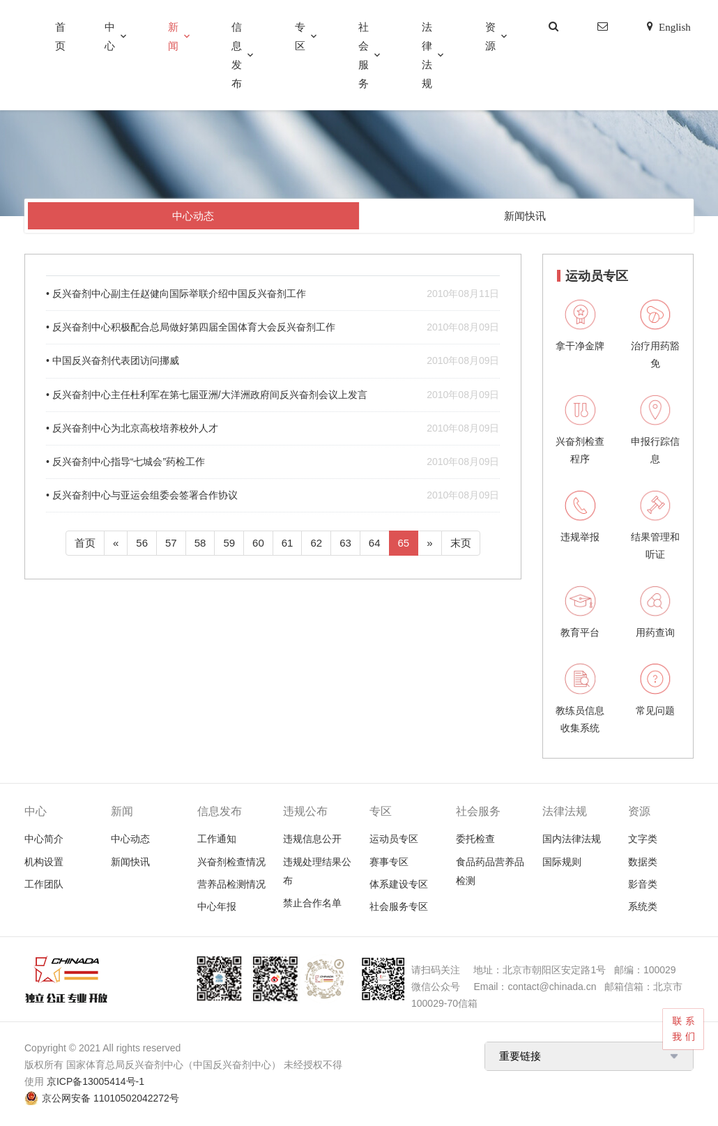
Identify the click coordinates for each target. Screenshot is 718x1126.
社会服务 (363, 55)
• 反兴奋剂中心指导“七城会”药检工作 (273, 462)
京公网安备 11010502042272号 (110, 1098)
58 (200, 543)
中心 (110, 36)
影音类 (642, 884)
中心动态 (193, 216)
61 (287, 543)
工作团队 (43, 884)
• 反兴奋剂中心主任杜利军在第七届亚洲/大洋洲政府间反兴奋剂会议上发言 (273, 395)
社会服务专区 (398, 906)
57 (171, 543)
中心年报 (216, 906)
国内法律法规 (571, 838)
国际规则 (561, 861)
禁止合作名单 (312, 902)
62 (316, 543)
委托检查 (475, 838)
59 (229, 543)
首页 (60, 36)
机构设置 (43, 861)
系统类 (642, 906)
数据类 (642, 861)
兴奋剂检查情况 (231, 861)
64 (375, 543)
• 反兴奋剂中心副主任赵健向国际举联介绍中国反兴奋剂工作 (273, 294)
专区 (300, 36)
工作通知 (216, 838)
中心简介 (43, 838)
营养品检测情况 (231, 884)
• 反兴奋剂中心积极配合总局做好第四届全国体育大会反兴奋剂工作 (273, 327)
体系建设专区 (398, 884)
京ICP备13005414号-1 (95, 1081)
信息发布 (236, 55)
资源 (490, 36)
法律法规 (427, 55)
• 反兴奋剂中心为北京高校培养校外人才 (273, 428)
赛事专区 (388, 861)
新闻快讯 (525, 216)
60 (258, 543)
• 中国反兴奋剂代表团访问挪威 (273, 361)
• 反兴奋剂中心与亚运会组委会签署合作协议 (273, 495)
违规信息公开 (312, 838)
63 (345, 543)
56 (142, 543)
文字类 (642, 838)
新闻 (173, 36)
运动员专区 (393, 838)
